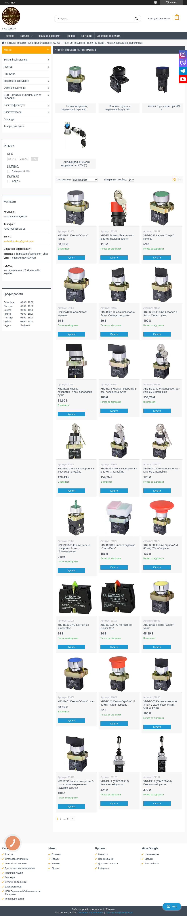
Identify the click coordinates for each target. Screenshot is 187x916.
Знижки (55, 863)
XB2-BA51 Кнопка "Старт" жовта (158, 626)
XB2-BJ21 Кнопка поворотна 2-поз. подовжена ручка (75, 391)
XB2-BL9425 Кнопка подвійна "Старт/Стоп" (117, 547)
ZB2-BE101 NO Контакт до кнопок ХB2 (73, 626)
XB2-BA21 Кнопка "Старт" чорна (73, 237)
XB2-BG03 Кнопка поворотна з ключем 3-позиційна (161, 390)
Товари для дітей (14, 126)
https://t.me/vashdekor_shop (32, 253)
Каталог (24, 35)
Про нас (70, 35)
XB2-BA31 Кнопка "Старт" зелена (158, 237)
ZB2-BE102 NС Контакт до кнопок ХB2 (116, 626)
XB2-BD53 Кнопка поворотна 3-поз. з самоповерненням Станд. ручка (160, 704)
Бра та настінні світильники (20, 868)
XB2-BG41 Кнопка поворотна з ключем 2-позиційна (161, 470)
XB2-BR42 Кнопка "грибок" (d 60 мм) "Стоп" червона (160, 547)
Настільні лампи (14, 872)
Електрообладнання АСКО (44, 42)
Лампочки (9, 73)
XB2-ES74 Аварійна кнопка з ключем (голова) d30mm (117, 237)
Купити (71, 257)
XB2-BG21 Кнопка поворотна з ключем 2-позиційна (76, 470)
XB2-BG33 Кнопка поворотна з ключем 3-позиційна (118, 470)
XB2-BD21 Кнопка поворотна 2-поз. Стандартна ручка (117, 314)
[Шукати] (136, 18)
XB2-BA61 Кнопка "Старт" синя (76, 701)
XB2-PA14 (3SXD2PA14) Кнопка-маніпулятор (157, 783)
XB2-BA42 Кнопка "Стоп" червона (72, 314)
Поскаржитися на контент (91, 912)
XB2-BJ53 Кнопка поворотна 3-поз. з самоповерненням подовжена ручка (76, 784)
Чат (172, 906)
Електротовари (13, 112)
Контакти (86, 35)
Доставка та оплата (109, 35)
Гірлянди (9, 119)
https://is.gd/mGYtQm (24, 257)
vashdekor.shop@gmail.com (19, 241)
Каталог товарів (16, 42)
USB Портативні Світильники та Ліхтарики (22, 96)
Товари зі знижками (48, 35)
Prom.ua (110, 909)
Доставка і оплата (108, 863)
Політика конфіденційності (119, 912)
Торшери (10, 877)
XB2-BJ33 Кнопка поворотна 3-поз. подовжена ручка (118, 390)
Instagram (103, 868)
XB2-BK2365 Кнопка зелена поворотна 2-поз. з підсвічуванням (74, 548)
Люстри (8, 66)
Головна (9, 35)
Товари (55, 859)
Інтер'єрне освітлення (16, 80)
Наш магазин (152, 854)
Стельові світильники (16, 859)
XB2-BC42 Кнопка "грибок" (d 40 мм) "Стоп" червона (117, 703)
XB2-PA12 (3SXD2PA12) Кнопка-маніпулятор (114, 783)
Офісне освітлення (15, 87)
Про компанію (105, 859)
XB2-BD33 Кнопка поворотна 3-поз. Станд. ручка (160, 314)
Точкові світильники (15, 863)
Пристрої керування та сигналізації (83, 42)
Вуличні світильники (16, 59)
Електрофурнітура (14, 105)
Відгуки (55, 868)
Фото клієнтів (152, 863)
